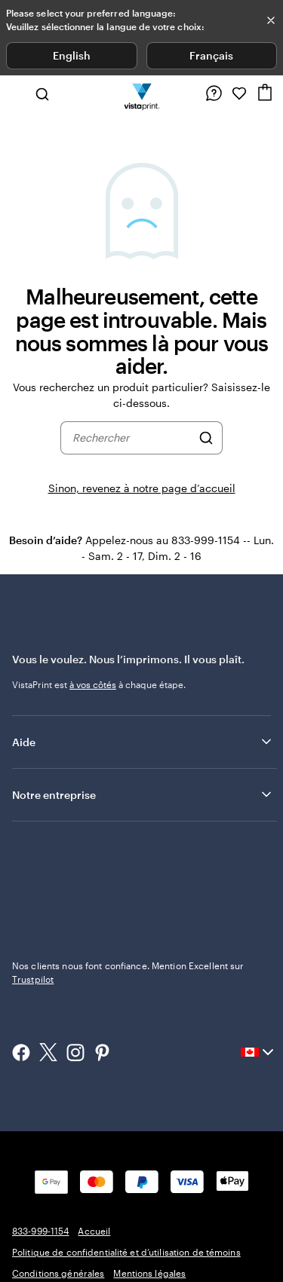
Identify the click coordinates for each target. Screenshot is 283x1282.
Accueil (94, 1230)
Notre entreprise (143, 794)
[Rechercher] (206, 437)
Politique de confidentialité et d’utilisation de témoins (126, 1252)
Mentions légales (149, 1273)
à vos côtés (92, 684)
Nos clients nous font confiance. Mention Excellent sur (128, 972)
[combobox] (131, 437)
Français (211, 55)
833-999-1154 (40, 1230)
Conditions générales (58, 1273)
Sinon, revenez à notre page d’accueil (141, 488)
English (72, 55)
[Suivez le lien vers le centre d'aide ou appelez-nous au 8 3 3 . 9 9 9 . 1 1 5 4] (213, 93)
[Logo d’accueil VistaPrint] (141, 93)
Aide (143, 741)
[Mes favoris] (239, 93)
